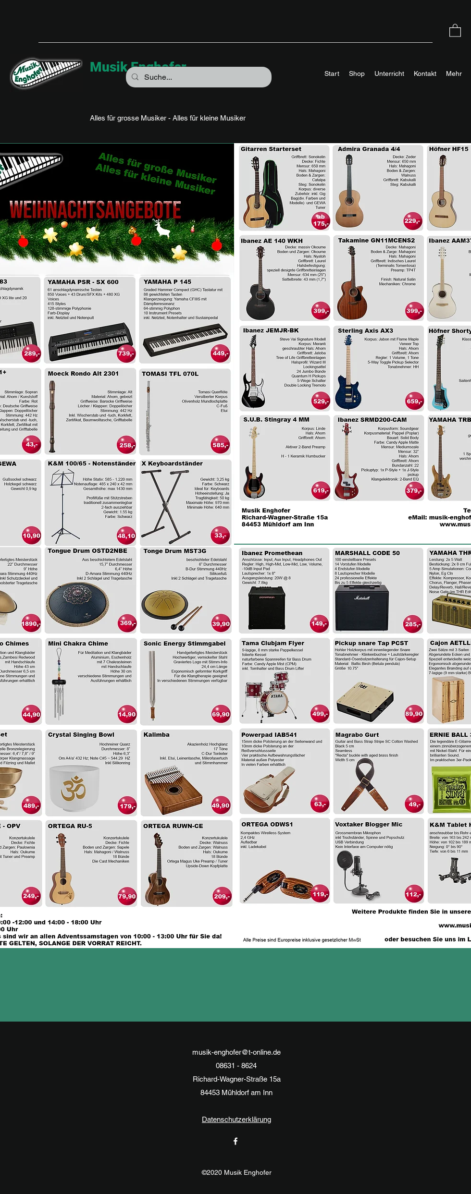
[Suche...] (197, 77)
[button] (455, 30)
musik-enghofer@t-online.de (236, 1052)
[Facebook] (235, 1141)
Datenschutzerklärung (236, 1119)
